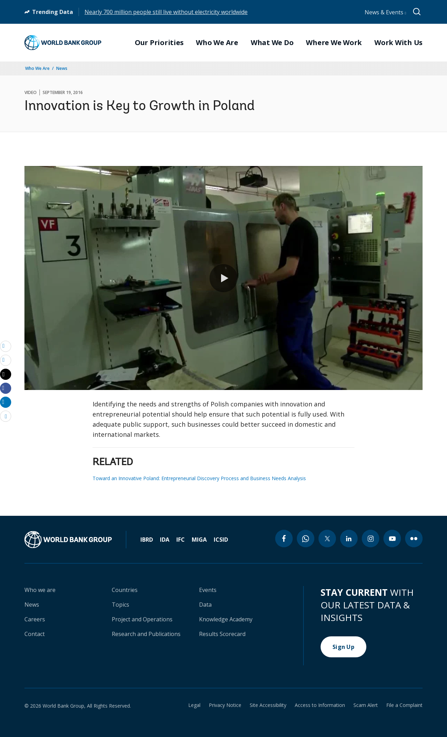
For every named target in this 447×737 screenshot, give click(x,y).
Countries (125, 590)
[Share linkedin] (5, 402)
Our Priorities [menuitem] (159, 42)
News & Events (385, 12)
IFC (180, 539)
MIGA (199, 539)
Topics (120, 604)
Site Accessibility (268, 705)
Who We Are (37, 68)
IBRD (146, 539)
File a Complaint (404, 705)
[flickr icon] (414, 538)
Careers (34, 619)
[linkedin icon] (349, 538)
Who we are (40, 590)
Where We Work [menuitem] (334, 42)
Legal (194, 705)
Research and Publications (146, 634)
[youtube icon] (392, 538)
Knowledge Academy (225, 619)
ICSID (221, 539)
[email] (5, 346)
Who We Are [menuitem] (217, 42)
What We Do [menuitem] (272, 42)
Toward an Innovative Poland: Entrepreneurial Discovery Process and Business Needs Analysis (199, 478)
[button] (223, 278)
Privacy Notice (225, 705)
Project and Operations (142, 619)
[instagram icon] (370, 538)
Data (205, 604)
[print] (5, 360)
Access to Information (320, 705)
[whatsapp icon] (305, 538)
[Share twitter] (5, 374)
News (61, 68)
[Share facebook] (5, 388)
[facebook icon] (284, 538)
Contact (34, 634)
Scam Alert (365, 705)
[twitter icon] (327, 538)
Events (208, 590)
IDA (164, 539)
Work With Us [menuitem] (398, 42)
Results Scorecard (222, 634)
